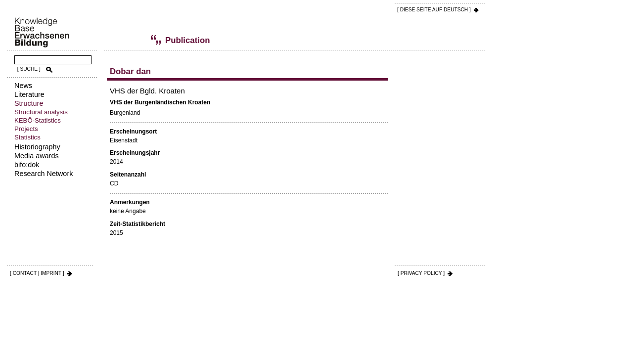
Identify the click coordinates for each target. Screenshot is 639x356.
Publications (141, 40)
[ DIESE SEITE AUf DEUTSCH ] (434, 9)
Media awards (36, 156)
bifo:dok (26, 165)
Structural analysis (41, 112)
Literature (29, 94)
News (23, 85)
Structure (28, 103)
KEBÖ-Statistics (37, 120)
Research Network (43, 174)
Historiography (37, 147)
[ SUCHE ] (29, 69)
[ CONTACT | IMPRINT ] (37, 273)
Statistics (27, 137)
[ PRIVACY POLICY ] (421, 273)
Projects (26, 129)
